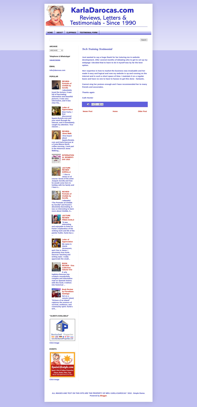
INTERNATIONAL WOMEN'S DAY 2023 (68, 157)
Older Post (142, 111)
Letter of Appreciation (67, 108)
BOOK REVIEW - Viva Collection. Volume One (68, 266)
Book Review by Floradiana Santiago (67, 291)
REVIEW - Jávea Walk (66, 132)
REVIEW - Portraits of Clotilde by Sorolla (66, 84)
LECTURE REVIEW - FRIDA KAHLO (68, 218)
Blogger (103, 396)
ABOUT (60, 33)
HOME (50, 33)
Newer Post (87, 111)
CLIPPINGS (71, 33)
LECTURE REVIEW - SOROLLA (66, 170)
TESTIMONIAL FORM (88, 33)
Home (115, 111)
